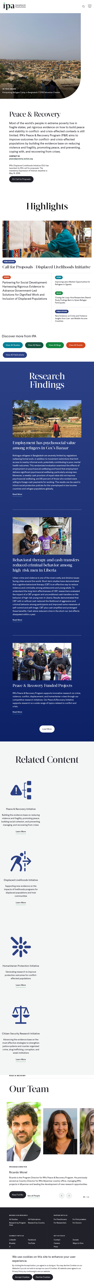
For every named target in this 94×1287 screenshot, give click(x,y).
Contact (57, 1240)
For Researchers (60, 1223)
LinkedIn (12, 1240)
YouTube (31, 1243)
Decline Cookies (43, 1277)
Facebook (32, 1240)
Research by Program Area (17, 1224)
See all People (34, 1196)
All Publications (34, 1220)
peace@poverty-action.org (21, 159)
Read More (17, 494)
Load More (47, 729)
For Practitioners (60, 1220)
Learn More (21, 831)
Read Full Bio (17, 1195)
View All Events (75, 345)
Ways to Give (78, 1243)
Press (56, 1247)
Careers (57, 1243)
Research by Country (36, 1223)
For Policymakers (79, 1220)
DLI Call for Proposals (21, 179)
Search (84, 6)
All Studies (13, 1220)
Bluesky (12, 1243)
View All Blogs (55, 345)
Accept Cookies (22, 1277)
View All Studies (13, 345)
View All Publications (15, 355)
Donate (76, 1240)
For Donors (77, 1223)
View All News (34, 345)
